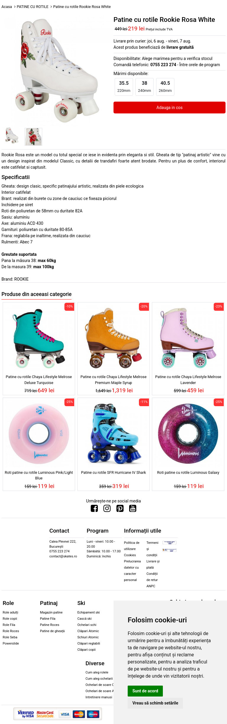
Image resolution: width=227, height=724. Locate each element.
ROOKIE (21, 279)
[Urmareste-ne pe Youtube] (133, 509)
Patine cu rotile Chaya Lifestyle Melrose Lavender (188, 380)
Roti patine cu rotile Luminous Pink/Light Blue (39, 475)
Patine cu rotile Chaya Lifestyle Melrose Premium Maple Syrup (113, 380)
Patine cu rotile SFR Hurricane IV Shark (113, 472)
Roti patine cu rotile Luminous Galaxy (188, 472)
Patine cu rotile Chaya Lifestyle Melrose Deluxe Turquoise (39, 380)
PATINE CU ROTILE (32, 6)
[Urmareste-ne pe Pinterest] (120, 509)
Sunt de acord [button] (145, 691)
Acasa (6, 6)
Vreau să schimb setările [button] (155, 703)
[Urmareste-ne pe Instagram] (107, 509)
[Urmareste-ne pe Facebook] (94, 509)
